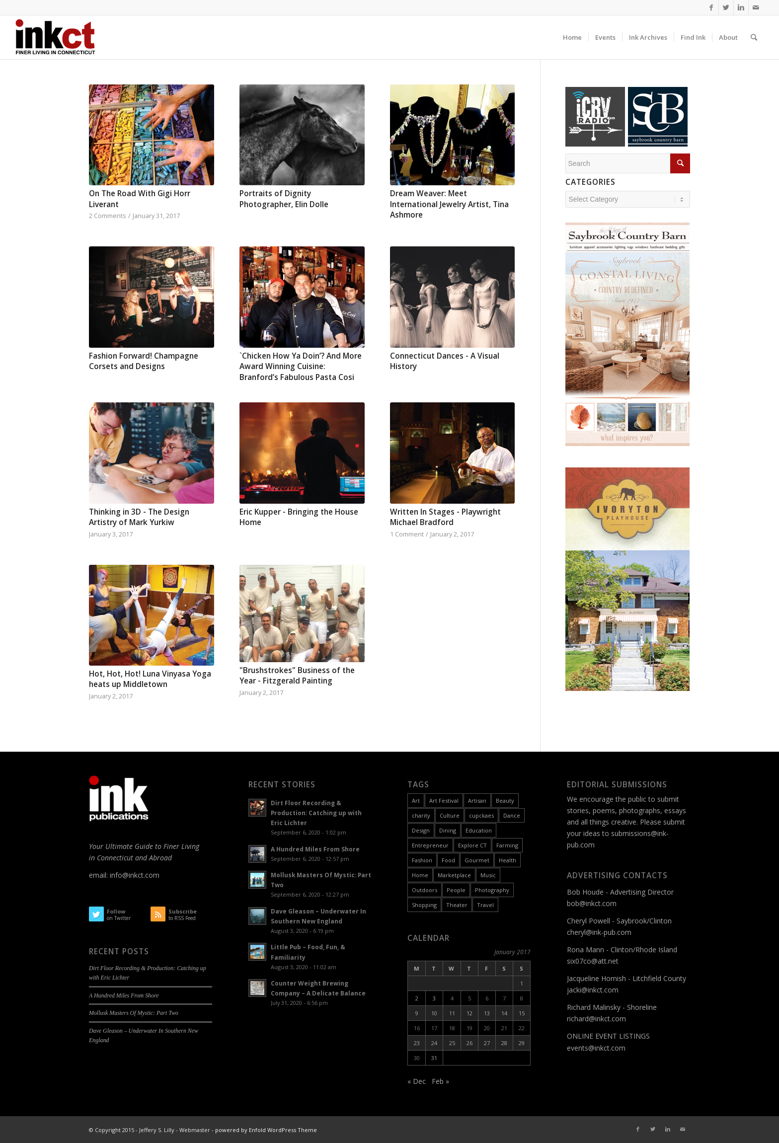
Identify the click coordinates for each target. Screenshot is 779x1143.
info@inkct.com (134, 875)
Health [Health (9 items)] (507, 860)
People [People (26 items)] (456, 890)
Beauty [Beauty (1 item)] (505, 800)
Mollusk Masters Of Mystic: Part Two (133, 1012)
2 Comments (107, 216)
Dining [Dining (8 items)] (447, 830)
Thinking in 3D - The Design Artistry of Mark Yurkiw (139, 517)
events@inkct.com (596, 1048)
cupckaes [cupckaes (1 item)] (481, 815)
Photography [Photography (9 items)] (492, 890)
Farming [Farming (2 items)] (507, 845)
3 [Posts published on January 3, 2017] (434, 998)
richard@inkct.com (596, 1018)
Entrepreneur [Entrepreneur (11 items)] (430, 845)
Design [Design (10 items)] (421, 830)
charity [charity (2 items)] (421, 815)
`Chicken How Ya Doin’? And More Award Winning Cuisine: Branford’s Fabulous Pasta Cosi (300, 366)
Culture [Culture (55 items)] (450, 815)
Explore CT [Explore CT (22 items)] (472, 845)
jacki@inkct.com (593, 989)
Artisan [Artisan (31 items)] (477, 800)
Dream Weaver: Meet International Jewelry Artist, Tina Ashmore (449, 204)
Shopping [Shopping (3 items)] (424, 905)
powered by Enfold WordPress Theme (266, 1130)
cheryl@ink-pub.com (599, 932)
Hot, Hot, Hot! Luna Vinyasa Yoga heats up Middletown (150, 679)
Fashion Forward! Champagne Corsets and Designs (143, 361)
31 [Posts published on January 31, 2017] (434, 1058)
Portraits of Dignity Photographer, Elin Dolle (283, 199)
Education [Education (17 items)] (479, 830)
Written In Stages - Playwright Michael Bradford (445, 517)
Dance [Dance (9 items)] (511, 815)
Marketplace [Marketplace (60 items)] (454, 875)
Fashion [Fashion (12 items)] (422, 860)
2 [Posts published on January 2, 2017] (416, 998)
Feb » (440, 1081)
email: (99, 875)
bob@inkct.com (592, 903)
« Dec (416, 1081)
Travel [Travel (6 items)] (485, 905)
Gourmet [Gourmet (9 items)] (477, 860)
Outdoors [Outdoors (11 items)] (424, 890)
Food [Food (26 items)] (448, 860)
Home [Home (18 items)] (420, 875)
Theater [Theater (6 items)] (456, 905)
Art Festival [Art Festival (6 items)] (444, 800)
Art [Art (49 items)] (416, 800)
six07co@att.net (593, 961)
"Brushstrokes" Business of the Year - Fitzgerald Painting (297, 675)
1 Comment (407, 534)
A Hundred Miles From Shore (123, 995)
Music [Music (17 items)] (488, 875)
